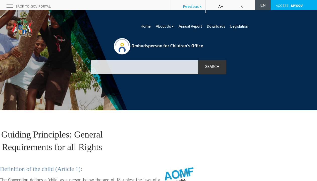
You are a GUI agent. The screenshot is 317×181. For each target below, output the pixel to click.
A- (242, 7)
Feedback (192, 6)
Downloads (216, 26)
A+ (220, 6)
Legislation (239, 26)
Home (146, 26)
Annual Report (190, 26)
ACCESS (289, 6)
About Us (165, 26)
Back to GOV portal (33, 6)
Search (212, 66)
